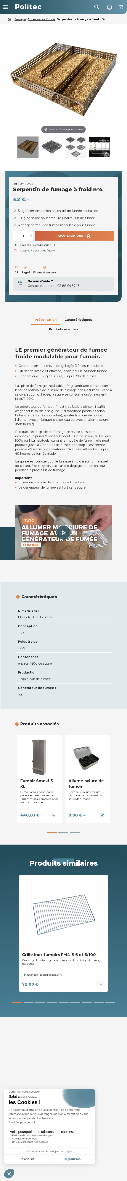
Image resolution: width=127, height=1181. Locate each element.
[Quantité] (23, 236)
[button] (63, 533)
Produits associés (63, 329)
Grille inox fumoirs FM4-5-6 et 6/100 (59, 954)
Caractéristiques (78, 320)
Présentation (46, 320)
